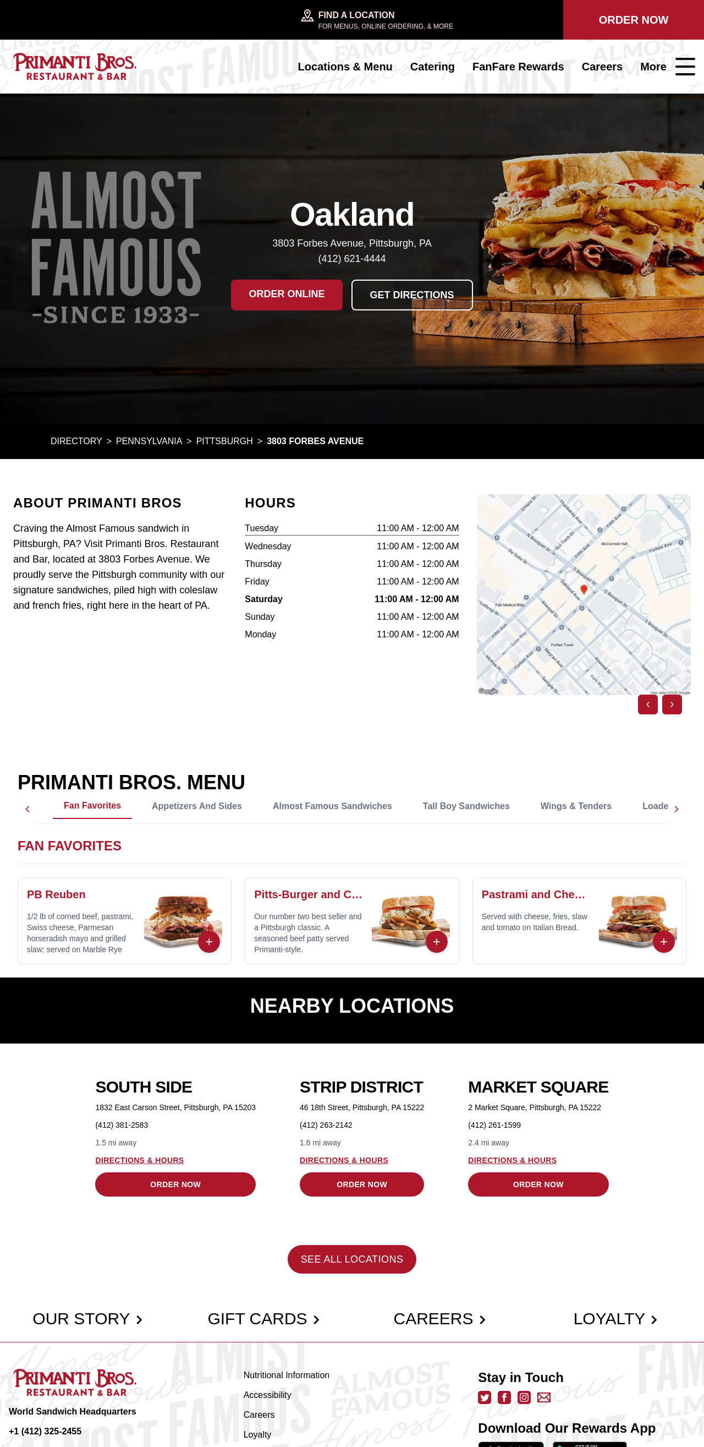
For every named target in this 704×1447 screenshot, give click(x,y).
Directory (76, 441)
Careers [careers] (439, 1318)
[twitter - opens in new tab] (484, 1397)
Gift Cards (263, 1318)
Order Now (634, 20)
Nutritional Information (287, 1375)
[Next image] (672, 704)
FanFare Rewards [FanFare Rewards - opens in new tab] (518, 67)
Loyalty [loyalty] (616, 1318)
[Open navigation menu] (685, 66)
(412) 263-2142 (326, 1125)
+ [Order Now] (209, 941)
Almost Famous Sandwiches (332, 806)
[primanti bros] (75, 66)
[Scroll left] (27, 809)
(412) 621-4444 (352, 258)
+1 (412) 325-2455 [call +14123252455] (45, 1431)
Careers (602, 67)
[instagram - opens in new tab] (524, 1397)
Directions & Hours (139, 1160)
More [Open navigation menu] (653, 67)
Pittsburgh (224, 441)
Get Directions (412, 295)
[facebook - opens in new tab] (504, 1397)
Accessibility (268, 1395)
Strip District (361, 1087)
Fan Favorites (92, 805)
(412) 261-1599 (494, 1125)
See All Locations (352, 1259)
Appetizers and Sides (197, 806)
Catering (432, 67)
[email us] (544, 1397)
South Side (143, 1087)
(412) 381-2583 (121, 1125)
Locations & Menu (345, 67)
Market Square (538, 1087)
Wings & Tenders (576, 806)
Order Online (286, 293)
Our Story (87, 1318)
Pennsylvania (149, 441)
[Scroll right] (676, 809)
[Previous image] (648, 704)
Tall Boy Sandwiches (466, 806)
